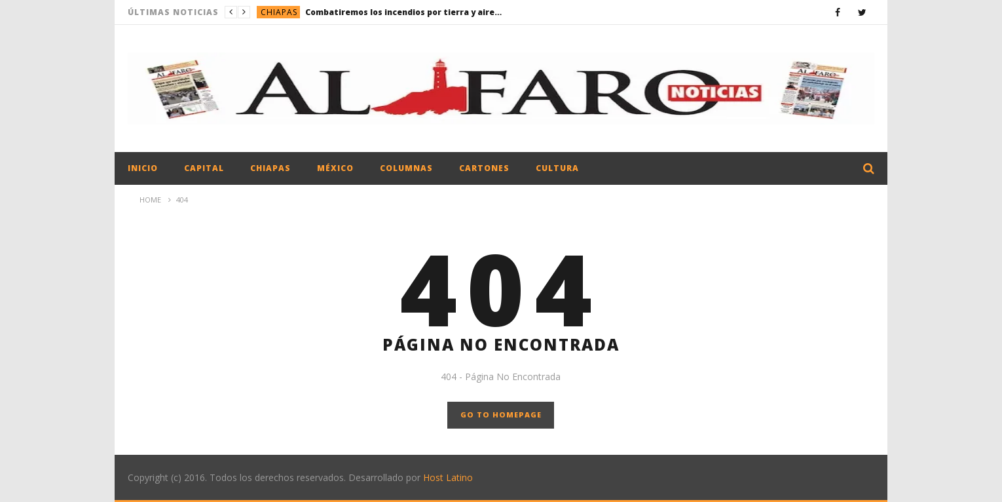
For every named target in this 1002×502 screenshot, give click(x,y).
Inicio (143, 168)
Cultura (557, 168)
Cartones (484, 168)
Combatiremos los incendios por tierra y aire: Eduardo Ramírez (403, 12)
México (335, 168)
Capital (204, 168)
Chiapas (279, 12)
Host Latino (448, 477)
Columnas (406, 168)
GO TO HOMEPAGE (501, 414)
